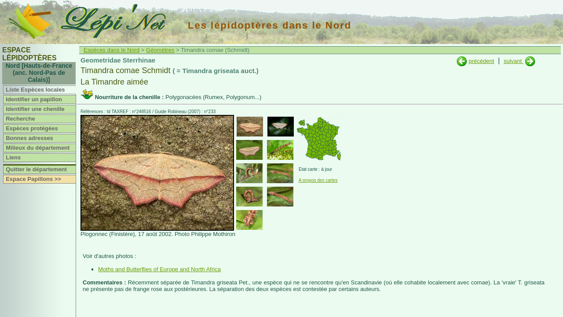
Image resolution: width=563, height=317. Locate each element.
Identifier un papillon (34, 99)
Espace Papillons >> (33, 179)
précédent (481, 61)
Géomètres (160, 50)
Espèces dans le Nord (111, 50)
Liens (13, 157)
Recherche (20, 118)
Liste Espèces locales (35, 89)
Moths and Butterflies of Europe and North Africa (159, 269)
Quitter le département (36, 169)
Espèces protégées (32, 128)
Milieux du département (37, 147)
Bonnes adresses (29, 138)
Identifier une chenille (35, 109)
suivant (513, 61)
